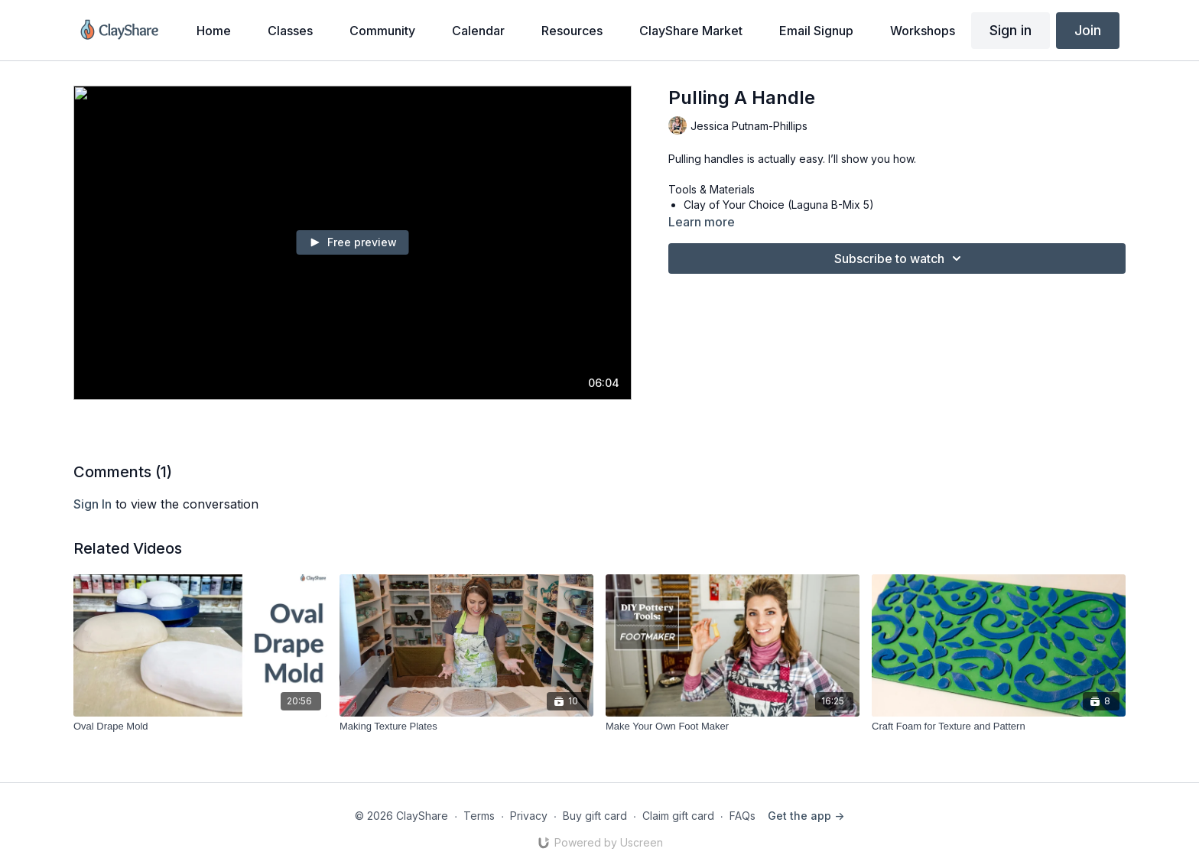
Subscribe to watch (900, 258)
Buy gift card (595, 815)
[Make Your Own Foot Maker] (732, 726)
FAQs (742, 815)
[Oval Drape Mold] (200, 726)
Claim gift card (678, 815)
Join (1087, 30)
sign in (92, 504)
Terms (479, 815)
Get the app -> (806, 815)
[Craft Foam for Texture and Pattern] (999, 726)
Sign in (1010, 30)
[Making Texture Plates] (466, 726)
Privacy (529, 815)
